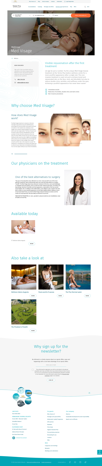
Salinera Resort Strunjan (18, 431)
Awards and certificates (71, 419)
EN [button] (88, 6)
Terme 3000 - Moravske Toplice (19, 418)
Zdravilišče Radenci (16, 421)
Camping (40, 6)
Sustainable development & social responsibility (77, 416)
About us (68, 414)
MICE (75, 6)
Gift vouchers (50, 421)
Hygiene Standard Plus (52, 429)
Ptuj (71, 6)
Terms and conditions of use (33, 462)
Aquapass (49, 424)
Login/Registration (69, 1)
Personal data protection (53, 432)
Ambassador (59, 1)
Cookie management (46, 462)
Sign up (51, 380)
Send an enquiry (45, 1)
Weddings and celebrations (51, 450)
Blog (39, 1)
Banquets (47, 448)
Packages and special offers (54, 416)
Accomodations (32, 6)
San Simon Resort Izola (17, 434)
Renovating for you (51, 434)
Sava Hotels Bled (16, 413)
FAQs (48, 440)
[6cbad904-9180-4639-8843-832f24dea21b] (51, 365)
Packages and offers (49, 6)
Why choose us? (32, 1)
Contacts (53, 1)
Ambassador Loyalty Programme (55, 419)
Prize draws (50, 427)
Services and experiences (62, 6)
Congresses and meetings (51, 445)
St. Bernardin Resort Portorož (19, 429)
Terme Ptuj (14, 424)
